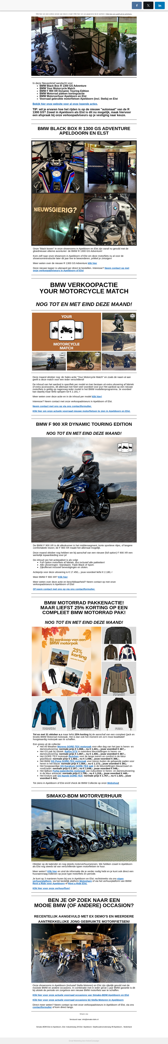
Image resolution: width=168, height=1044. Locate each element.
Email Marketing (75, 1041)
